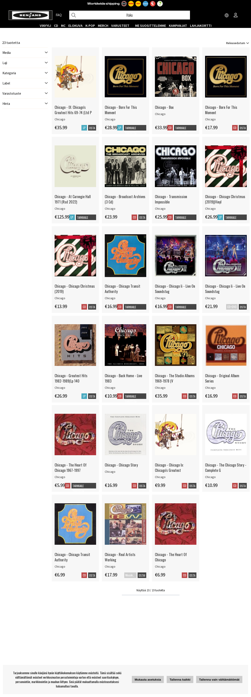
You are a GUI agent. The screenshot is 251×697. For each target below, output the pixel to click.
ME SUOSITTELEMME (150, 25)
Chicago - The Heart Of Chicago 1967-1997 (71, 467)
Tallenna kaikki (180, 679)
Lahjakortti (200, 25)
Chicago (60, 119)
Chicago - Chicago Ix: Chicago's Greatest (169, 467)
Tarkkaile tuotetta (130, 131)
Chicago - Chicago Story (121, 465)
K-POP (90, 25)
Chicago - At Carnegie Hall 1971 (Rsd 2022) (73, 199)
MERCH (103, 25)
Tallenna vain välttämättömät (219, 679)
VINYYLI (45, 25)
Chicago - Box (164, 107)
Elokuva (75, 25)
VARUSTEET (120, 25)
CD (56, 25)
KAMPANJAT (178, 25)
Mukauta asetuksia (148, 679)
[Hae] (129, 15)
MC (63, 25)
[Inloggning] (236, 15)
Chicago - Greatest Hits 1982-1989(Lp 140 (71, 378)
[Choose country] (227, 16)
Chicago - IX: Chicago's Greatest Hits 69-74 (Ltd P (73, 110)
